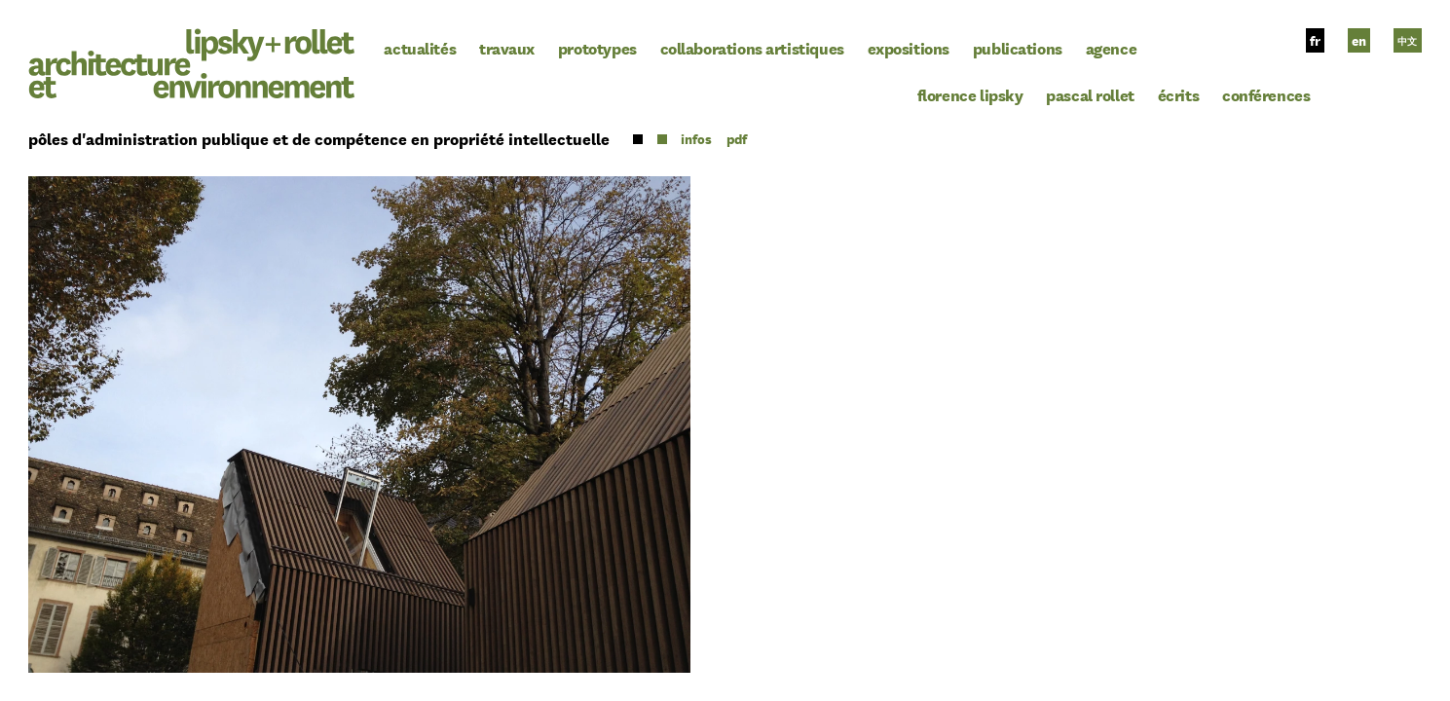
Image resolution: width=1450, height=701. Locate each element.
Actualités (420, 48)
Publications (1017, 48)
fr (1315, 41)
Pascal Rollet (1090, 94)
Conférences (1266, 94)
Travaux (507, 48)
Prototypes (597, 48)
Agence (1111, 48)
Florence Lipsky (970, 94)
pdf (736, 139)
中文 (1407, 41)
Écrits (1179, 94)
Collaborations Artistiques (752, 48)
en (1359, 41)
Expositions (908, 48)
